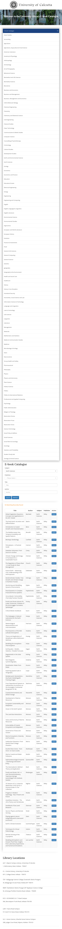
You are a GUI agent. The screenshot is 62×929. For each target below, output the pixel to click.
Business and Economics (11, 90)
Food (5, 247)
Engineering (7, 196)
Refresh (15, 497)
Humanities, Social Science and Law (14, 297)
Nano (5, 353)
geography (7, 268)
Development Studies (10, 153)
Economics (7, 170)
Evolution (6, 238)
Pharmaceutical (8, 365)
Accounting (7, 39)
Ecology (6, 166)
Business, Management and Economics (15, 98)
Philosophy (7, 369)
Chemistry (7, 111)
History (6, 285)
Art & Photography (9, 69)
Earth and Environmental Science (13, 158)
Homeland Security (9, 293)
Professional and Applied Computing (14, 399)
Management (8, 327)
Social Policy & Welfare (10, 433)
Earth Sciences (8, 162)
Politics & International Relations (13, 395)
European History (9, 234)
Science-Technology (9, 429)
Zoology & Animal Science (11, 458)
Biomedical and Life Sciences (12, 77)
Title (6, 482)
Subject (7, 468)
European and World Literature (13, 230)
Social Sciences (8, 437)
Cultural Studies (8, 149)
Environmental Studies (10, 221)
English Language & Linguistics (12, 209)
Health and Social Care (10, 276)
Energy (6, 192)
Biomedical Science (9, 82)
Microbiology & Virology (11, 348)
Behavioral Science (9, 73)
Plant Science (8, 382)
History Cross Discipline (10, 289)
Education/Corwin (9, 183)
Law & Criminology (9, 310)
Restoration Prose (9, 420)
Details (54, 514)
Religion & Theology (9, 412)
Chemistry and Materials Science (13, 115)
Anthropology (8, 60)
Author (7, 489)
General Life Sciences (10, 251)
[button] (31, 471)
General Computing (9, 255)
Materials (6, 331)
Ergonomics (7, 225)
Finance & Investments (10, 242)
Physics (6, 374)
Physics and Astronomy (10, 378)
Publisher (8, 475)
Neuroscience (8, 357)
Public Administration (10, 408)
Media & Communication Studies (13, 340)
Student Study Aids (9, 454)
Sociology (6, 446)
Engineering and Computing (12, 200)
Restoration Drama (9, 416)
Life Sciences (7, 314)
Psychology (7, 403)
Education (7, 179)
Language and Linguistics (11, 306)
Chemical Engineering (10, 107)
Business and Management (12, 94)
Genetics (6, 264)
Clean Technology (9, 128)
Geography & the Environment (12, 272)
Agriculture (7, 43)
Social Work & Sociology (11, 441)
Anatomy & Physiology (10, 56)
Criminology (7, 145)
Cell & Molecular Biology (11, 103)
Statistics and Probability (11, 450)
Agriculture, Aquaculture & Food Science (15, 48)
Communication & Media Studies (13, 132)
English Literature (9, 213)
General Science (8, 259)
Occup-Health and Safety (11, 361)
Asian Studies (8, 35)
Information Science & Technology (14, 302)
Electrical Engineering (10, 187)
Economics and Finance (10, 175)
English (6, 204)
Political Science (8, 386)
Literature (7, 323)
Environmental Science (10, 217)
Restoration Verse (9, 424)
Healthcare (7, 280)
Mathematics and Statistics (11, 336)
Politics (6, 391)
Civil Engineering (9, 120)
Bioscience (7, 86)
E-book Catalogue (9, 31)
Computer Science (9, 137)
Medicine (6, 344)
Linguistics (7, 319)
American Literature (10, 52)
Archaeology (7, 65)
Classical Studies (8, 124)
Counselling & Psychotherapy (12, 141)
